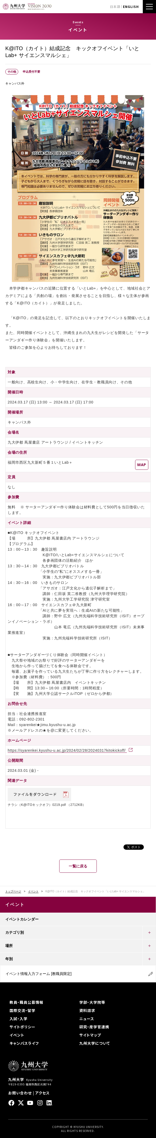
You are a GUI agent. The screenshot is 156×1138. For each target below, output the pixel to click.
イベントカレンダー (22, 919)
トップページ (13, 891)
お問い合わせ (20, 1092)
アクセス (42, 1092)
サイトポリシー (22, 1026)
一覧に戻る (78, 866)
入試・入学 (18, 1018)
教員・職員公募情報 (26, 1002)
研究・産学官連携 (94, 1026)
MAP (141, 464)
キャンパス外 (14, 83)
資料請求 (87, 1010)
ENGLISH (131, 6)
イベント (33, 891)
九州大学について (94, 1043)
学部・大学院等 (92, 1002)
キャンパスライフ (24, 1043)
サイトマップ (90, 1035)
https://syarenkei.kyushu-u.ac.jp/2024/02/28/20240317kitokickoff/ (67, 750)
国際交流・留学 (22, 1010)
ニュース (86, 1018)
